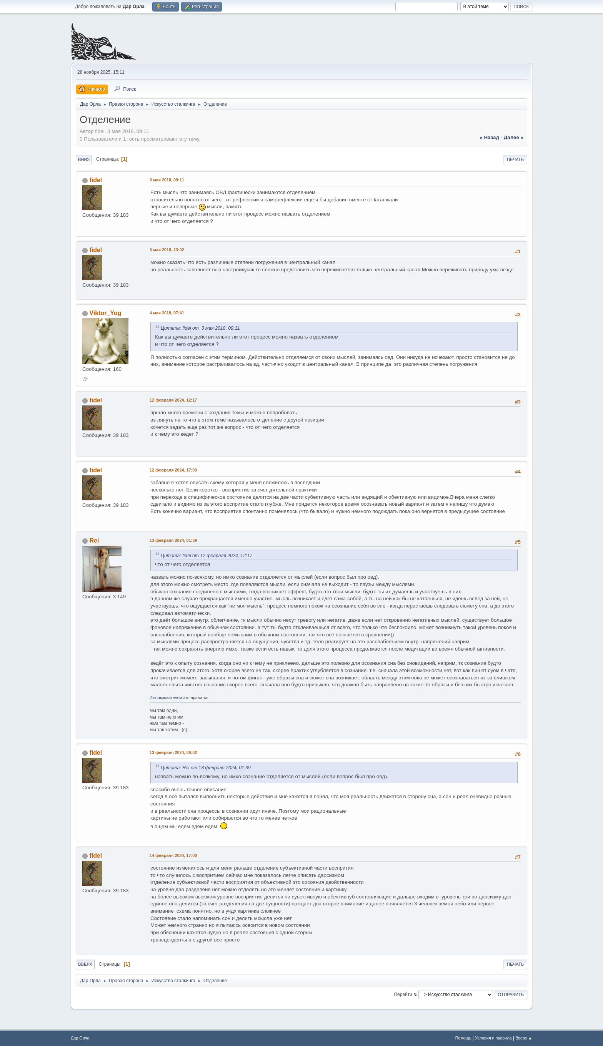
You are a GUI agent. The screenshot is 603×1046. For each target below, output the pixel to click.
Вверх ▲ (523, 1038)
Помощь (463, 1038)
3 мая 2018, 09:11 (167, 180)
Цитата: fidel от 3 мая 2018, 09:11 (200, 328)
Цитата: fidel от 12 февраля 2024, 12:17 (206, 555)
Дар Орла (80, 1038)
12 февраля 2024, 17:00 (173, 470)
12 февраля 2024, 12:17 (173, 400)
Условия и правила (493, 1038)
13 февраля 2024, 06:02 (173, 752)
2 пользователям (166, 697)
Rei (94, 540)
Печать (515, 159)
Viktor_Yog (105, 313)
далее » (513, 137)
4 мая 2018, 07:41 (167, 312)
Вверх (85, 964)
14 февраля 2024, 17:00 (173, 855)
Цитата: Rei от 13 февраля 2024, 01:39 (206, 767)
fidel (95, 180)
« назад (489, 137)
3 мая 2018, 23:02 (167, 249)
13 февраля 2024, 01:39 (173, 540)
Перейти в (405, 994)
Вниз (84, 159)
